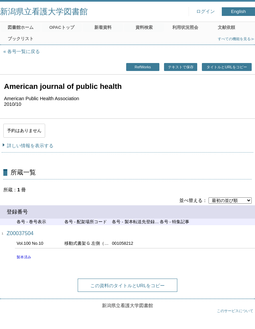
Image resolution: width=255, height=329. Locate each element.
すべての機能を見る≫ (236, 39)
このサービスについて (235, 311)
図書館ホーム (21, 27)
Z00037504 (20, 233)
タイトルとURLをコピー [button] (227, 67)
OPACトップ (61, 27)
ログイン (205, 11)
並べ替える (191, 200)
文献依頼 (226, 27)
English (238, 11)
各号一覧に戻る (23, 51)
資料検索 (144, 27)
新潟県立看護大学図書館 (44, 11)
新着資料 (103, 27)
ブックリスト (21, 38)
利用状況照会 (185, 27)
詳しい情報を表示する (30, 145)
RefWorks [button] (143, 67)
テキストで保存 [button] (181, 67)
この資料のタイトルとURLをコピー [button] (127, 285)
